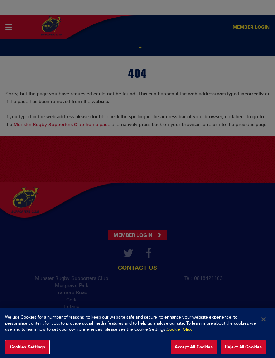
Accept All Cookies (194, 349)
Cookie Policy (180, 331)
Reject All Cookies (243, 349)
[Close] (263, 321)
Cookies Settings (27, 349)
